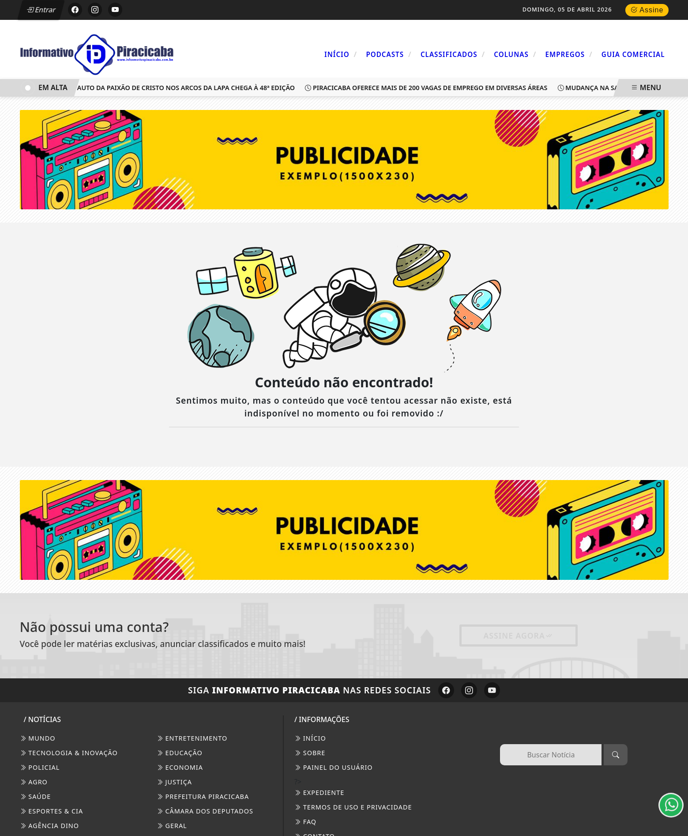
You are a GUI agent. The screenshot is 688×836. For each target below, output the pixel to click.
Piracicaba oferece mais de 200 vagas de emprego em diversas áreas (428, 87)
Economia (180, 767)
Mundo (38, 738)
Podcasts (388, 54)
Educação (180, 753)
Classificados (453, 54)
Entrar (41, 10)
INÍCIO (310, 738)
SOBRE (309, 753)
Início (340, 54)
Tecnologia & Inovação (69, 753)
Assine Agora (518, 635)
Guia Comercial (633, 54)
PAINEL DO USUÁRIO (333, 767)
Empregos (569, 54)
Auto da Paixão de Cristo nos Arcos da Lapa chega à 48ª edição (184, 87)
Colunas (515, 54)
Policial (40, 767)
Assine (647, 10)
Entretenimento (192, 738)
